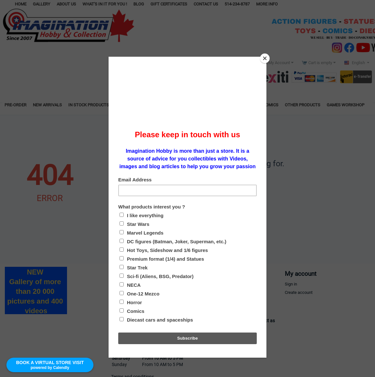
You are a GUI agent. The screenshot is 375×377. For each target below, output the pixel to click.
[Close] (265, 58)
